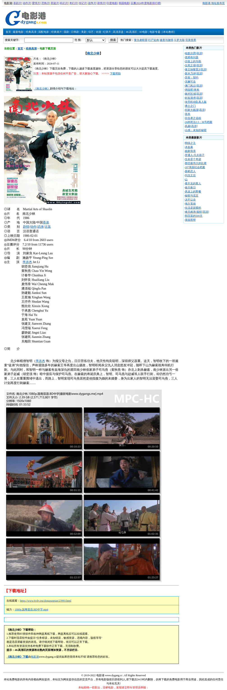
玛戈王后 (190, 175)
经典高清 (31, 31)
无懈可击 (190, 81)
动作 (33, 226)
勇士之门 (190, 105)
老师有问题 (191, 57)
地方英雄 (190, 203)
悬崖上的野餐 (193, 191)
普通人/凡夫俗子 (194, 155)
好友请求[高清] (194, 97)
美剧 (83, 31)
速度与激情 (166, 40)
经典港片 (56, 31)
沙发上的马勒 (193, 61)
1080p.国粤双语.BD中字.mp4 (31, 609)
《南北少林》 (42, 88)
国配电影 (43, 31)
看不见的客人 (193, 183)
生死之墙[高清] (194, 65)
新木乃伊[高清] (194, 73)
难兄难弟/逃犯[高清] (197, 211)
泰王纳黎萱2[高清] (196, 69)
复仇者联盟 (141, 40)
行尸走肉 (153, 40)
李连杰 (27, 262)
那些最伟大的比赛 (196, 163)
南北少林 (93, 53)
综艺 (91, 31)
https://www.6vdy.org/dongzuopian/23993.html (45, 600)
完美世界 (190, 40)
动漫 (98, 31)
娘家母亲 (190, 151)
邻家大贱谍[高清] (195, 110)
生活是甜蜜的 (193, 207)
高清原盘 (118, 31)
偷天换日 (190, 187)
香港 (46, 222)
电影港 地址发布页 (213, 3)
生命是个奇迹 (193, 159)
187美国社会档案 (195, 167)
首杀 (187, 114)
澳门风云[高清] (194, 85)
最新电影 (18, 31)
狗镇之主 (190, 143)
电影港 (35, 656)
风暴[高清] (191, 126)
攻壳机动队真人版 (196, 101)
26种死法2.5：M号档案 (198, 122)
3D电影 (143, 31)
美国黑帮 (190, 219)
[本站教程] (168, 31)
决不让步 (190, 199)
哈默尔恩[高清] (194, 53)
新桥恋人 (190, 171)
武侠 (40, 226)
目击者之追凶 (193, 118)
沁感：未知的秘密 (196, 130)
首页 (8, 31)
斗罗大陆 (179, 40)
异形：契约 (191, 77)
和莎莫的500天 (193, 215)
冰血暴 (189, 147)
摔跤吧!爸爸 (192, 89)
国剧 (66, 31)
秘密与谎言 (191, 195)
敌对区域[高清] (194, 93)
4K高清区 (131, 31)
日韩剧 (75, 31)
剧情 (26, 226)
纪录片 (107, 31)
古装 (48, 226)
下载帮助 (115, 73)
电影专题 (155, 31)
